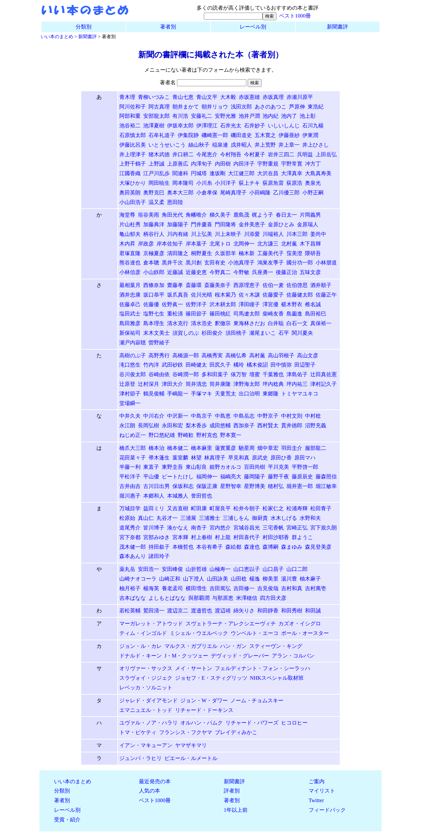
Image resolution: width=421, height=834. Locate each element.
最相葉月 (130, 285)
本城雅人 (177, 496)
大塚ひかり (132, 183)
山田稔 (239, 579)
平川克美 (278, 467)
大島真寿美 (318, 173)
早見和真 (238, 457)
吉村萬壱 (315, 588)
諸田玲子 (159, 556)
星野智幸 (230, 486)
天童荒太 (225, 393)
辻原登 (127, 384)
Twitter (316, 800)
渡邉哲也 (201, 610)
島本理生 (153, 323)
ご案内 (317, 781)
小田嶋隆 (260, 192)
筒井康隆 (220, 384)
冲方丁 (313, 164)
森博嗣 (270, 547)
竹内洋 (151, 365)
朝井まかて (185, 106)
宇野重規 (267, 164)
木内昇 (127, 243)
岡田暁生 (159, 183)
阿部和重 (130, 116)
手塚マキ (201, 393)
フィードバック (327, 810)
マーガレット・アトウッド (151, 623)
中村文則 (291, 416)
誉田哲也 (201, 496)
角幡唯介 (196, 215)
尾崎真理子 (233, 192)
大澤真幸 (291, 173)
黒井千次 (172, 262)
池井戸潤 (249, 116)
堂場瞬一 (130, 403)
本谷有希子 (209, 547)
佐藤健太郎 (299, 295)
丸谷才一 (167, 518)
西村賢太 (267, 425)
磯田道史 (241, 135)
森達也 (252, 547)
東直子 (151, 467)
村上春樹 (201, 537)
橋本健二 (177, 448)
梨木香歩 (196, 425)
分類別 (83, 27)
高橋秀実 (212, 355)
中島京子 (201, 416)
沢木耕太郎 (223, 304)
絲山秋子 (199, 145)
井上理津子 (132, 154)
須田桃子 (236, 333)
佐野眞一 (172, 304)
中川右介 (153, 416)
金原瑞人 (307, 224)
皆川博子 (153, 527)
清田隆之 (177, 253)
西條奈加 (153, 285)
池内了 (289, 116)
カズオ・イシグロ (299, 623)
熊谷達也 (130, 262)
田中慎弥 (281, 365)
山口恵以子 (246, 569)
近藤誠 (175, 272)
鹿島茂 (241, 215)
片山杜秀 (130, 224)
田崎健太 (196, 365)
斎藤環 (194, 285)
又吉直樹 (177, 508)
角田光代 (172, 215)
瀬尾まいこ (262, 333)
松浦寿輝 (297, 508)
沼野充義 (315, 425)
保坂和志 (183, 486)
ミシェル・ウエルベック (199, 633)
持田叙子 (159, 547)
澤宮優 (270, 304)
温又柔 (156, 202)
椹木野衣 (291, 304)
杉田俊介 (212, 333)
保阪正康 (206, 486)
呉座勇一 (262, 272)
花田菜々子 (132, 457)
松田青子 (320, 508)
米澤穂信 (246, 598)
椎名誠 (313, 304)
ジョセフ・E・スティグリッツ (211, 678)
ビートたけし (178, 476)
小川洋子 (225, 183)
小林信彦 (130, 272)
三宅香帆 (273, 527)
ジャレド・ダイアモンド (148, 700)
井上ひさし (315, 145)
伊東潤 (310, 135)
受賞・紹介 (67, 819)
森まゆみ (291, 547)
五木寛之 (265, 135)
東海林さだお (249, 323)
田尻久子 (220, 365)
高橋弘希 (236, 355)
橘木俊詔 (257, 365)
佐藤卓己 (130, 304)
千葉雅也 (273, 374)
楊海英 (151, 588)
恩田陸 (175, 202)
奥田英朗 (130, 192)
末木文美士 (156, 333)
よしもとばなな (167, 598)
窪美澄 (294, 253)
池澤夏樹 (153, 125)
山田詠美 (217, 579)
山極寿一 (220, 569)
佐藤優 (151, 304)
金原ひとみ (281, 224)
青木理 (127, 97)
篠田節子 (196, 313)
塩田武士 (130, 313)
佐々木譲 (249, 295)
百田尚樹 (254, 467)
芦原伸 (297, 106)
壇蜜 (254, 374)
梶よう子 (262, 215)
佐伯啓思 (297, 285)
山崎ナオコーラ (137, 579)
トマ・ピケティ (137, 732)
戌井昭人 (241, 145)
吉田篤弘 (220, 588)
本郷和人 (153, 496)
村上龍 (223, 537)
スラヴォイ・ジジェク (145, 678)
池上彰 (308, 116)
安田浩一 (148, 569)
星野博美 (254, 486)
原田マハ (305, 457)
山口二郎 (297, 569)
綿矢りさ (244, 610)
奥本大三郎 (180, 192)
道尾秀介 (130, 527)
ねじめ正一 (132, 435)
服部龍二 (315, 448)
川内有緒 (177, 234)
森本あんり (132, 556)
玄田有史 (214, 262)
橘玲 (238, 365)
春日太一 (286, 215)
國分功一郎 (299, 262)
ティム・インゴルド (143, 633)
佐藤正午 (326, 295)
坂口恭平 (153, 295)
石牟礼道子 (162, 135)
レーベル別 (253, 27)
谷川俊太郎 (132, 374)
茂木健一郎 (132, 547)
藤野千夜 (278, 476)
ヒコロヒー (294, 723)
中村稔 (313, 416)
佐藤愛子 (273, 295)
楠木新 (247, 253)
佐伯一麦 (273, 285)
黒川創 (194, 262)
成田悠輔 (220, 425)
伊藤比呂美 (132, 145)
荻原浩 (294, 183)
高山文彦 (307, 355)
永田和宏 (172, 425)
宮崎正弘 (297, 527)
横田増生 (196, 588)
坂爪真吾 (177, 295)
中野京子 (267, 416)
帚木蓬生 (159, 457)
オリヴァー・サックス (145, 668)
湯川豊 (289, 579)
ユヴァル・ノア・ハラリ (148, 723)
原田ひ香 (281, 457)
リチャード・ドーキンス (204, 710)
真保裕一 (320, 323)
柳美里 (270, 579)
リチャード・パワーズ (251, 723)
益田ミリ (153, 508)
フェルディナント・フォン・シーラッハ (262, 668)
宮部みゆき (156, 537)
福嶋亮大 (230, 476)
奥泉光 (313, 183)
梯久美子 (220, 215)
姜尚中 (318, 234)
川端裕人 (273, 234)
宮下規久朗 (323, 527)
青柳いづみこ (154, 97)
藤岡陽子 (254, 476)
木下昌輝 (310, 243)
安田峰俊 (172, 569)
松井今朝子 (246, 508)
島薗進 (294, 313)
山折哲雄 (196, 569)
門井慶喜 (201, 224)
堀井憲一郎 (299, 486)
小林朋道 (326, 262)
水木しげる (284, 518)
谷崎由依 (159, 374)
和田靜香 (267, 610)
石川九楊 (313, 125)
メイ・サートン (193, 668)
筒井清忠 (196, 384)
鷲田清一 (153, 610)
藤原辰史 (302, 476)
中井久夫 (130, 416)
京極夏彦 (153, 253)
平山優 (151, 476)
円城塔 (199, 173)
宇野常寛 (291, 164)
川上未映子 (228, 234)
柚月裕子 (130, 588)
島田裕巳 (315, 313)
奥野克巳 (153, 192)
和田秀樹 (291, 610)
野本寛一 (230, 435)
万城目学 (130, 508)
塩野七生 (153, 313)
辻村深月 (148, 384)
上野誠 (156, 164)
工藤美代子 (270, 253)
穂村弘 (276, 486)
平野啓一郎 (305, 467)
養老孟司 (172, 588)
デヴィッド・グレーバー (240, 656)
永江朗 (127, 425)
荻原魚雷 (273, 183)
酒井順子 (320, 285)
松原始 (127, 518)
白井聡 (276, 323)
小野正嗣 (313, 192)
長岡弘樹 (148, 425)
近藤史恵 (196, 272)
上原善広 (177, 164)
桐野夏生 (201, 253)
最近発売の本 (155, 781)
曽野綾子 (159, 342)
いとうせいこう (167, 145)
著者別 (168, 27)
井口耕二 (183, 154)
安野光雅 (225, 116)
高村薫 (257, 355)
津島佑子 (297, 374)
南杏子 (199, 527)
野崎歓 (186, 435)
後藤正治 (286, 272)
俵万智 (239, 374)
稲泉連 (220, 145)
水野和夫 (310, 518)
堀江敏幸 (326, 486)
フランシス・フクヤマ (185, 732)
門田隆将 (225, 224)
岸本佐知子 (169, 243)
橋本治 (156, 448)
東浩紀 (316, 106)
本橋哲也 (183, 547)
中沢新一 (177, 416)
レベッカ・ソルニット (145, 687)
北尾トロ (220, 243)
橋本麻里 (201, 448)
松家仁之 (273, 508)
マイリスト (322, 791)
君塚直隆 (130, 253)
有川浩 (180, 116)
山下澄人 (193, 579)
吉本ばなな (132, 598)
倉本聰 (151, 262)
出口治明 (249, 393)
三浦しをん (236, 518)
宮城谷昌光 (246, 527)
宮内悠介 (220, 527)
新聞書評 (337, 27)
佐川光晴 (201, 295)
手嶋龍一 (177, 393)
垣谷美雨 (148, 215)
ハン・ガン (233, 646)
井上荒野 (265, 145)
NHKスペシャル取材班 (277, 678)
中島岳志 (244, 416)
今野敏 (241, 272)
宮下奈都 (130, 537)
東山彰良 (196, 467)
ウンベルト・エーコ (254, 633)
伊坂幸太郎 (180, 125)
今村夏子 (254, 154)
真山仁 (146, 518)
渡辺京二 (177, 610)
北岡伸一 (244, 243)
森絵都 (233, 547)
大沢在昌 (267, 173)
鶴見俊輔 (153, 393)
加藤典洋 (153, 224)
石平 (283, 333)
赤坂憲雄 (249, 97)
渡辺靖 (223, 610)
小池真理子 (241, 262)
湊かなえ (177, 527)
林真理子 (214, 457)
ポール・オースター (305, 633)
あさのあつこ (270, 106)
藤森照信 (326, 476)
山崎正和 (169, 579)
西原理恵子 (246, 285)
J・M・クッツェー (186, 656)
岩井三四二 (281, 154)
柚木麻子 (310, 579)
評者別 (232, 791)
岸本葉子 (196, 243)
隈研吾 (313, 253)
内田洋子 (244, 164)
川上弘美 (201, 234)
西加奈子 (244, 425)
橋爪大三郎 (132, 448)
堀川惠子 (130, 496)
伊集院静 (188, 135)
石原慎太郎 (132, 135)
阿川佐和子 (132, 106)
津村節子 (130, 393)
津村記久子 (323, 384)
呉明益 (305, 154)
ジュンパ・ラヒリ (140, 758)
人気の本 (149, 791)
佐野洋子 (196, 304)
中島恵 (223, 416)
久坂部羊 (225, 253)
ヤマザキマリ (191, 745)
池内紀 (270, 116)
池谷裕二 (130, 125)
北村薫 (289, 243)
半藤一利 (130, 467)
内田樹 (223, 164)
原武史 (260, 457)
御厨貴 (260, 518)
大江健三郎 (241, 173)
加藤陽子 (177, 224)
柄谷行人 (153, 234)
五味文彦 (310, 272)
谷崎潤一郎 (185, 374)
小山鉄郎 (153, 272)
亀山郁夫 (130, 234)
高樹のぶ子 (132, 355)
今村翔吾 (230, 154)
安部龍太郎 (156, 116)
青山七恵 (183, 97)
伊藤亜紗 (289, 135)
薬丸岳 (127, 569)
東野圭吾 (172, 467)
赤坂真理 (273, 97)
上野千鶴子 (132, 164)
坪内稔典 (273, 384)
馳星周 (247, 448)
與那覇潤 (199, 598)
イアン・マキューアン (145, 745)
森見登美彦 (318, 547)
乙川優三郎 (286, 192)
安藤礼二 (201, 116)
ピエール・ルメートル (190, 758)
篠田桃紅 (220, 313)
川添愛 (252, 234)
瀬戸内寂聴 (132, 342)
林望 (196, 457)
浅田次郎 (241, 106)
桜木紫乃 (225, 295)
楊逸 (254, 579)
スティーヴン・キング (275, 646)
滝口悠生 (130, 365)
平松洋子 (130, 476)
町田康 (199, 508)
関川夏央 (302, 333)
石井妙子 (254, 125)
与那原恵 (222, 598)
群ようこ (302, 537)
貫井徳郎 (291, 425)
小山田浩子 (132, 202)
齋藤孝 (175, 285)
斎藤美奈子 (217, 285)
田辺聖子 (305, 365)
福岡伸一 (206, 476)
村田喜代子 (246, 537)
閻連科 (180, 173)
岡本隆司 (183, 183)
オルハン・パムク (201, 723)
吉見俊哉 (267, 588)
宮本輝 (180, 537)
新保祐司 (130, 333)
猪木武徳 (159, 154)
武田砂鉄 (172, 365)
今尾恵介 (206, 154)
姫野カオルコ (225, 467)
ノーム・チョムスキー (256, 700)
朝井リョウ (215, 106)
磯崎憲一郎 (215, 135)
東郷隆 (270, 393)
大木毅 (228, 97)
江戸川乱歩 (156, 173)
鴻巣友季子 (270, 262)
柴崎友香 (273, 313)
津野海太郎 (246, 384)
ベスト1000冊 (295, 16)
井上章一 (289, 145)
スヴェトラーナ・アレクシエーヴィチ (231, 623)
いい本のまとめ (57, 36)
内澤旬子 (201, 164)
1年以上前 (236, 810)
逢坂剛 (217, 173)
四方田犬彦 (273, 598)
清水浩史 (201, 323)
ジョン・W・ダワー (204, 700)
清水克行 (177, 323)
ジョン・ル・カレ (140, 646)
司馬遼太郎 (246, 313)
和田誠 (313, 610)
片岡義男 (310, 215)
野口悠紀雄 (162, 435)
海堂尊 (127, 215)
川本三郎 (297, 234)
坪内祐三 (297, 384)
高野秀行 (159, 355)
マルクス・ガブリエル (190, 646)
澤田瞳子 (249, 304)
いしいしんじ (284, 125)
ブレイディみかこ (236, 732)
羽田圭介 (291, 448)
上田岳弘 (326, 154)
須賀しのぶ (185, 333)
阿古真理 (159, 106)
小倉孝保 (206, 192)
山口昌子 (273, 569)
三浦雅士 (209, 518)
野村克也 (206, 435)
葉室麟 (180, 457)
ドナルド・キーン (140, 656)
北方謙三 (267, 243)
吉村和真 (291, 588)
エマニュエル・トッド (145, 710)
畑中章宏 (267, 448)
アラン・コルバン (293, 656)
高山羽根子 (281, 355)
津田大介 (172, 384)
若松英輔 (130, 610)
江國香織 (130, 173)
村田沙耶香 (276, 537)
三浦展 (188, 518)
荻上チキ (249, 183)
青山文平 (206, 97)
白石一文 (297, 323)
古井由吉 (130, 486)
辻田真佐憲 (323, 374)
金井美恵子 (252, 224)
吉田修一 (244, 588)
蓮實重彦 (225, 448)
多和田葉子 (215, 374)
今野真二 (220, 272)
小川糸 (204, 183)
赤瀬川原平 (299, 97)
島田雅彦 (130, 323)
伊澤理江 (206, 125)
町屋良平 (220, 508)
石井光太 (230, 125)
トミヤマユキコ (299, 393)
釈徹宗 (223, 323)
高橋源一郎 (185, 355)
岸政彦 (146, 243)
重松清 (175, 313)
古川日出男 (156, 486)
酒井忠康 (130, 295)
